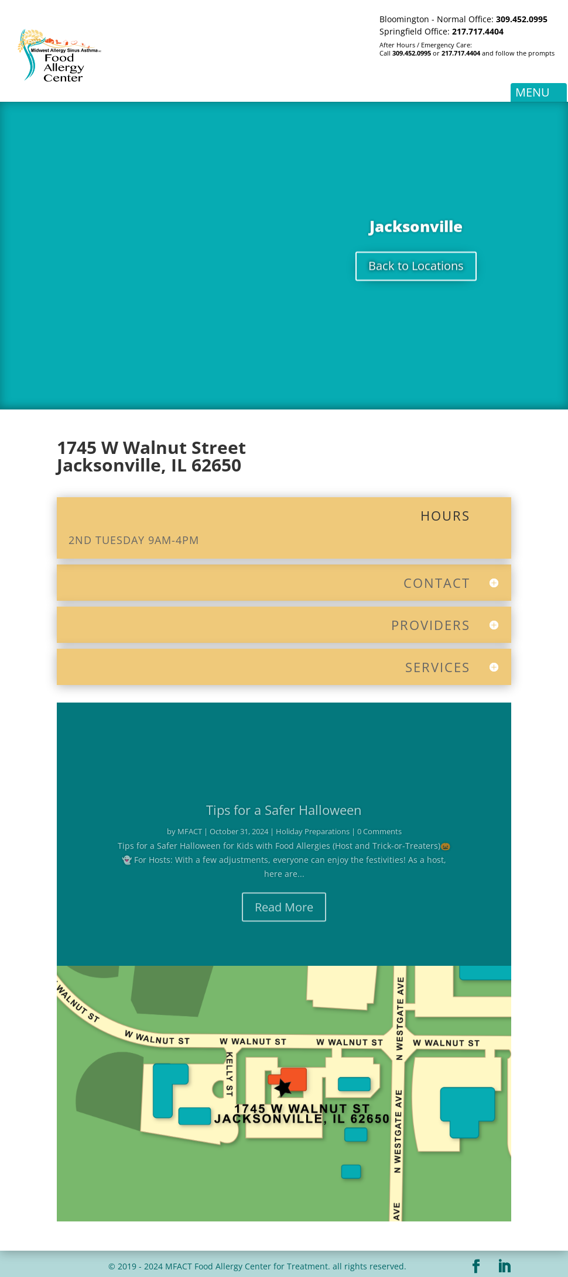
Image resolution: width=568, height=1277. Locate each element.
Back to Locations (416, 269)
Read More (284, 913)
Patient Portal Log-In (405, 74)
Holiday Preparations (313, 837)
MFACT (189, 837)
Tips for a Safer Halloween (284, 816)
